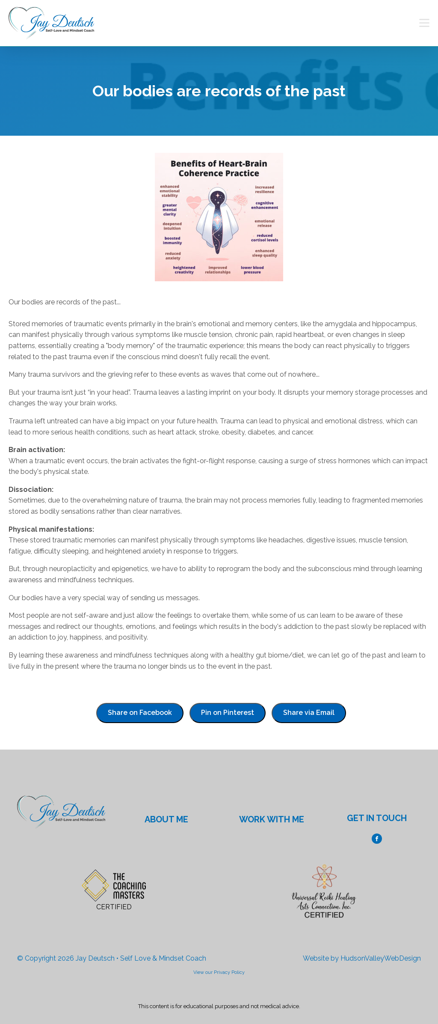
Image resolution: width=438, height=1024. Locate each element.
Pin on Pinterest (227, 712)
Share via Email (308, 712)
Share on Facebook (140, 712)
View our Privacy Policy (219, 972)
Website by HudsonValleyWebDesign (362, 958)
